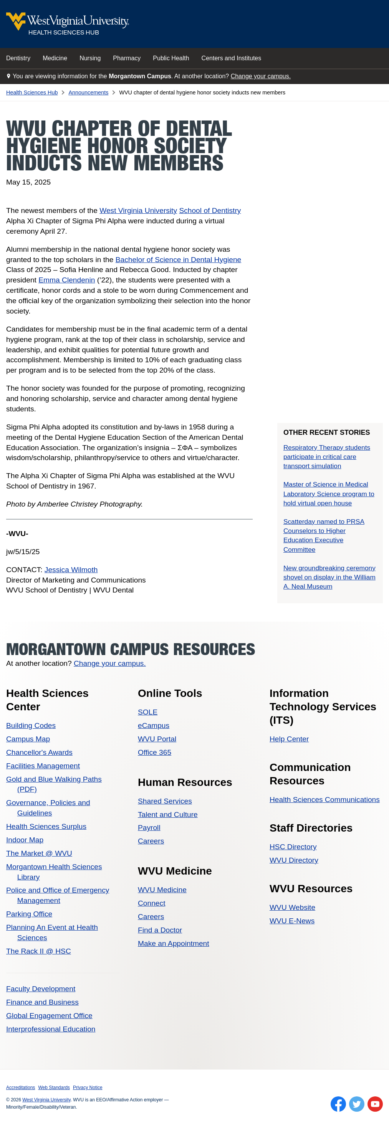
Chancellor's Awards (39, 752)
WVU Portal (157, 739)
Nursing (90, 58)
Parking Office (29, 914)
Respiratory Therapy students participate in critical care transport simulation (326, 457)
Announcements (88, 92)
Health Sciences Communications (325, 800)
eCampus (153, 725)
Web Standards (54, 1087)
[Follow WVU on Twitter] (356, 1104)
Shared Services (165, 801)
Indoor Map (24, 840)
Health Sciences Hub (32, 92)
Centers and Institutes (232, 58)
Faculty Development (40, 989)
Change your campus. (261, 76)
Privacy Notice (88, 1087)
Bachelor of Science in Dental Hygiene (178, 260)
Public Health (171, 58)
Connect (151, 903)
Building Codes (31, 725)
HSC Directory (293, 847)
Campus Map (28, 739)
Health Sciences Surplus (46, 826)
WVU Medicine (162, 890)
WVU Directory (294, 860)
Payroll (149, 828)
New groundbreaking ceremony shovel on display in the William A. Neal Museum (329, 577)
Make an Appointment (173, 943)
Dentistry (18, 58)
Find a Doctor (160, 930)
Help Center (289, 739)
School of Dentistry (210, 210)
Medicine (55, 58)
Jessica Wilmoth (71, 570)
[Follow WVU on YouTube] (375, 1104)
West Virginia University (138, 210)
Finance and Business (42, 1002)
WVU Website (292, 907)
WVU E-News (292, 921)
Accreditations (20, 1087)
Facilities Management (43, 766)
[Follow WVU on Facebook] (338, 1104)
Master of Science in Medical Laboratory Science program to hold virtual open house (328, 493)
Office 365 (154, 752)
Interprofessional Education (51, 1029)
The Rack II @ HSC (38, 951)
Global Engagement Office (49, 1016)
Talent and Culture (168, 814)
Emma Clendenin (66, 280)
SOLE (147, 712)
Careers (151, 841)
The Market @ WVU (39, 853)
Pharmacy (127, 58)
